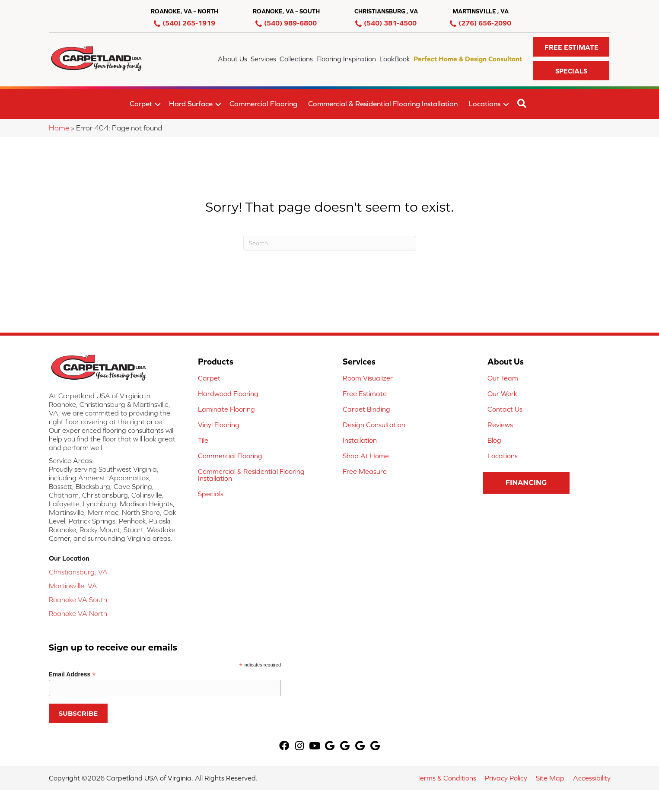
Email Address (72, 674)
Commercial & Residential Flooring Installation (383, 103)
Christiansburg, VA (78, 572)
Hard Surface (191, 103)
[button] (571, 47)
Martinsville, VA (73, 586)
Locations (484, 103)
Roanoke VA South (78, 599)
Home (59, 128)
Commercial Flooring (263, 103)
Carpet (141, 103)
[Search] (329, 243)
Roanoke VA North (78, 613)
